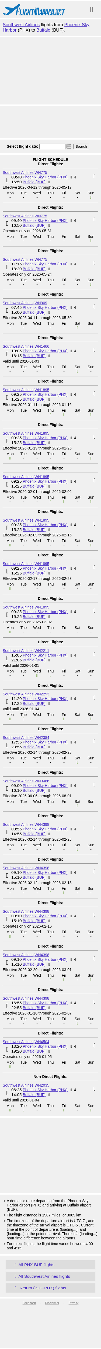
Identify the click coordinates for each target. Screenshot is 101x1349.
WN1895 (41, 390)
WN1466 (41, 346)
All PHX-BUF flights (33, 1264)
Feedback (29, 1302)
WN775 (40, 172)
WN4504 (41, 1042)
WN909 (40, 303)
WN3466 (41, 781)
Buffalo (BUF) (34, 182)
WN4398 (41, 824)
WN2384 (41, 737)
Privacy (74, 1302)
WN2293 (41, 694)
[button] (69, 146)
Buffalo (43, 30)
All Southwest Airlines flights (41, 1276)
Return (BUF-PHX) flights (39, 1288)
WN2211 (41, 650)
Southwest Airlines (21, 24)
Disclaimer (52, 1302)
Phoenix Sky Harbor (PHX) (45, 177)
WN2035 (41, 1085)
